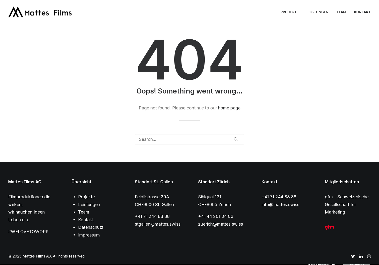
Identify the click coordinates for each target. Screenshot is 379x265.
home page (229, 107)
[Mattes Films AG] (40, 12)
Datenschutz (90, 227)
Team (83, 212)
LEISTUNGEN (317, 12)
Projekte (86, 196)
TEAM (341, 12)
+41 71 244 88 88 (152, 216)
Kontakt (86, 219)
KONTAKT (362, 12)
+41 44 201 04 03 (215, 216)
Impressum (89, 234)
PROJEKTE (290, 12)
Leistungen (89, 204)
